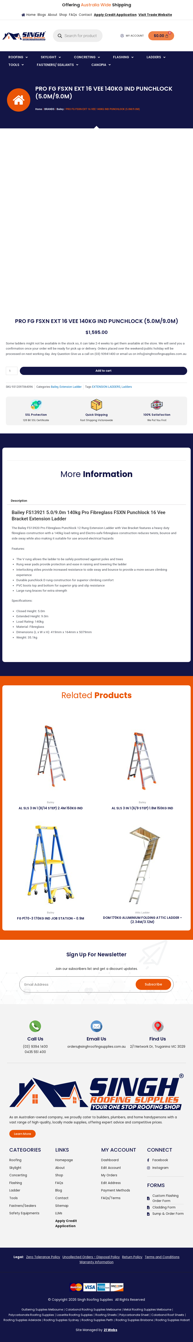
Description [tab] (19, 500)
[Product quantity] (11, 371)
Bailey (60, 109)
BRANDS (49, 109)
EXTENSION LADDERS (106, 386)
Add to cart (103, 370)
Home (38, 109)
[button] (18, 57)
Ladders (127, 386)
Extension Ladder (71, 386)
